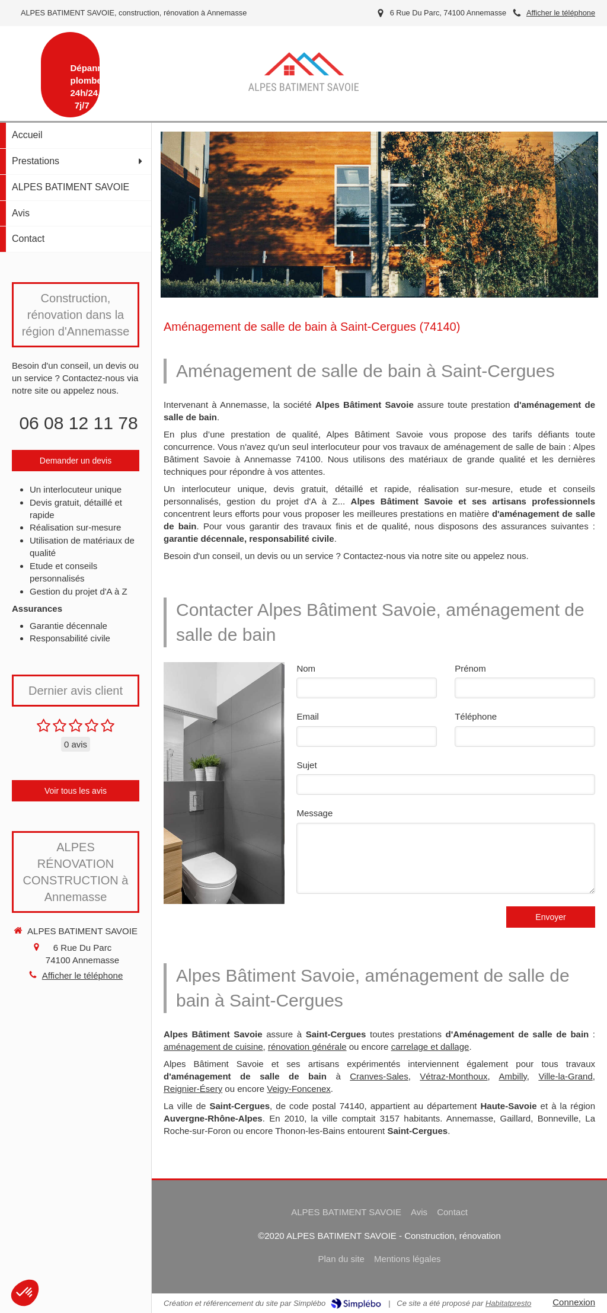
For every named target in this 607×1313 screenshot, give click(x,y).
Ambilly (512, 1076)
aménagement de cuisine (213, 1047)
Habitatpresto (508, 1303)
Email (307, 716)
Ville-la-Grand (565, 1076)
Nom (305, 668)
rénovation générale (307, 1047)
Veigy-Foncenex (299, 1089)
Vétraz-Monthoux (453, 1076)
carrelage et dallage (430, 1047)
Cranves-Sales (379, 1076)
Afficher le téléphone (560, 12)
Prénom (470, 668)
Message (314, 813)
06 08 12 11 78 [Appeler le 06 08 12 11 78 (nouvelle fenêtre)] (78, 423)
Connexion (573, 1302)
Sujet (306, 765)
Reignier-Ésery (193, 1089)
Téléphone (476, 716)
